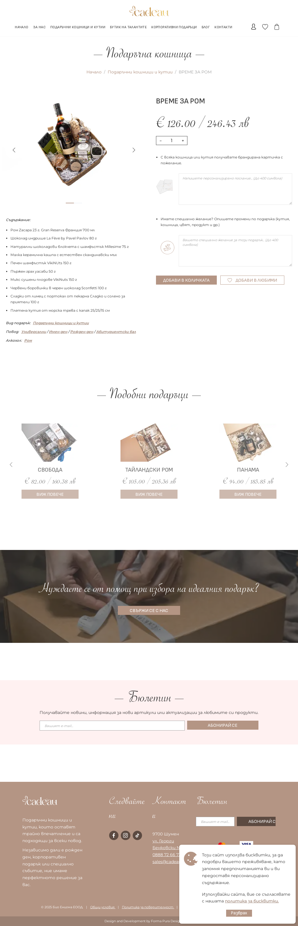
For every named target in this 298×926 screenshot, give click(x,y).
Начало (94, 72)
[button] (134, 150)
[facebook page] (113, 835)
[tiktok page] (137, 835)
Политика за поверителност (148, 907)
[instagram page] (125, 835)
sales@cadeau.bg (169, 861)
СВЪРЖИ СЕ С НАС (149, 610)
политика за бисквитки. (252, 901)
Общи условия (103, 907)
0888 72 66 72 (166, 854)
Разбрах (239, 913)
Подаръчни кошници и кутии (140, 72)
